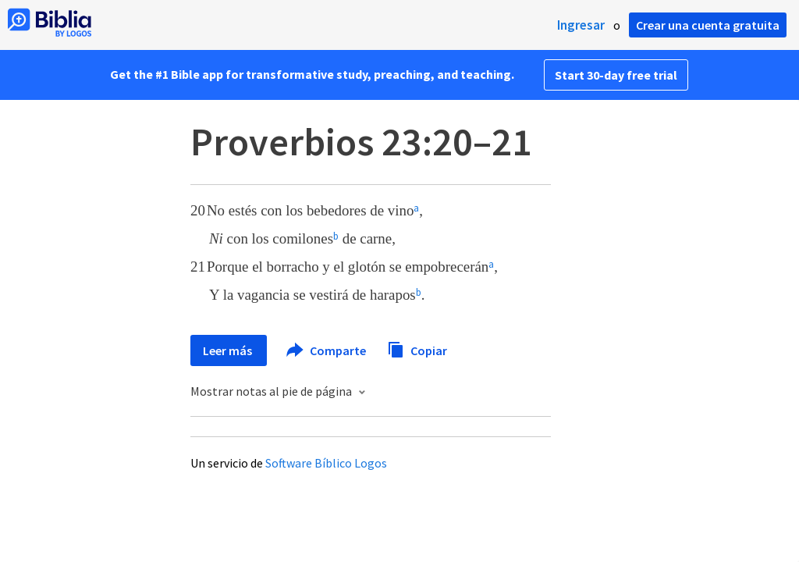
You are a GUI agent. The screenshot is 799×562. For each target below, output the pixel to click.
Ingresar (581, 25)
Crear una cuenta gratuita (707, 25)
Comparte (327, 350)
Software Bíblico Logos (326, 463)
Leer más (228, 350)
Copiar (417, 348)
